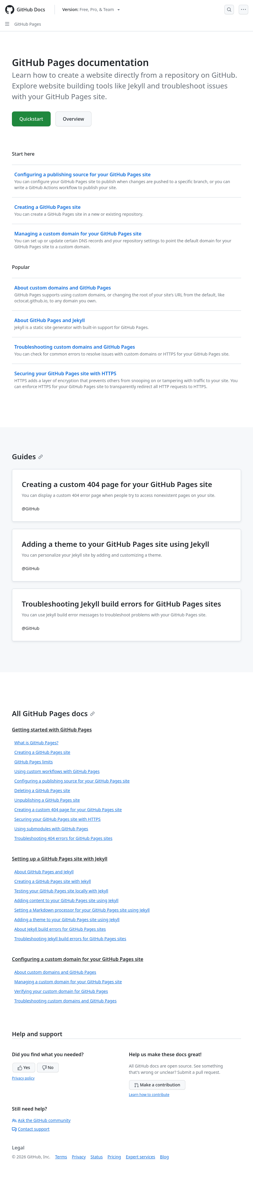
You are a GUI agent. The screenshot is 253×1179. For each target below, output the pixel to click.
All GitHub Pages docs (53, 713)
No (48, 1067)
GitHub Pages (27, 24)
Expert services (140, 1157)
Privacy (79, 1157)
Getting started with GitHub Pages (52, 729)
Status (97, 1157)
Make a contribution (157, 1085)
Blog (164, 1157)
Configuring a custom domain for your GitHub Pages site (77, 959)
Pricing (114, 1157)
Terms (61, 1157)
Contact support (30, 1129)
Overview (73, 119)
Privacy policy (23, 1078)
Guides (27, 456)
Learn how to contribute (149, 1094)
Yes (24, 1067)
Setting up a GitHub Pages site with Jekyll (59, 858)
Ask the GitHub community (41, 1120)
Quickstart (31, 119)
